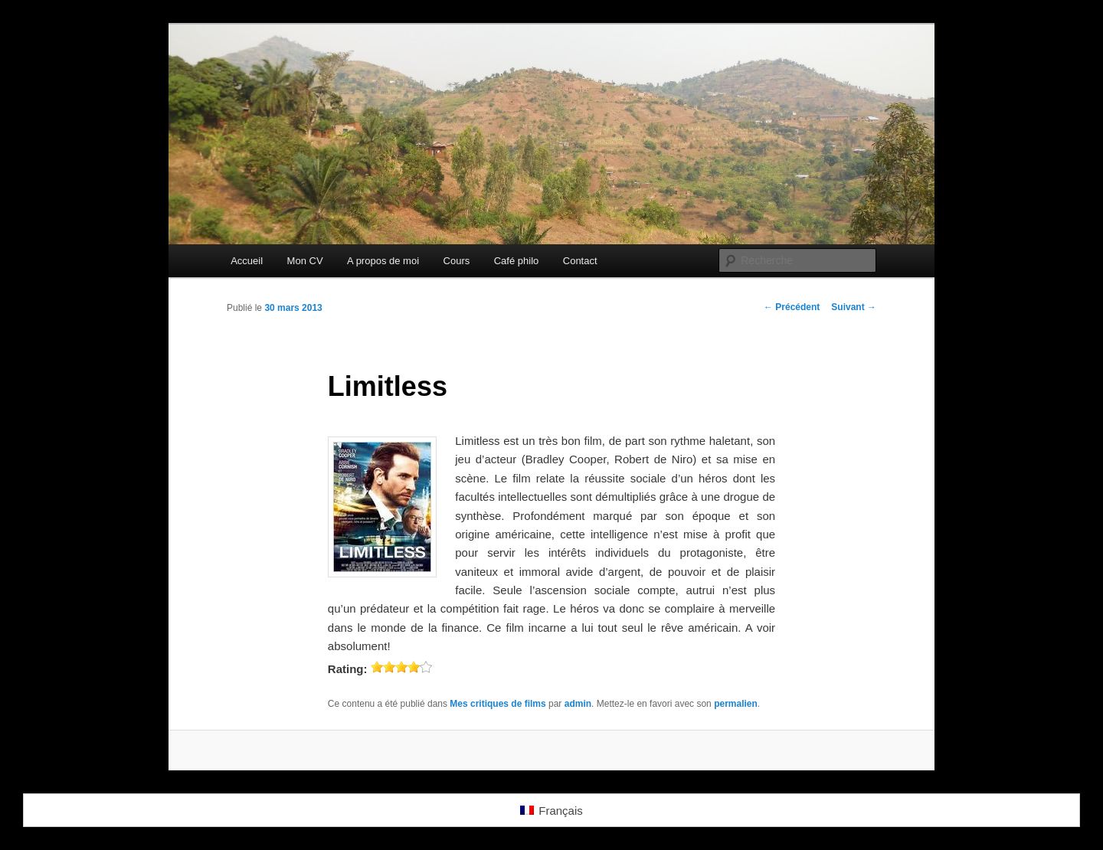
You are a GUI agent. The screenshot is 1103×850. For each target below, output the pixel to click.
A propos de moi (383, 260)
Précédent (792, 307)
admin (578, 703)
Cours (456, 260)
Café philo (516, 260)
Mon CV (305, 260)
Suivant (853, 307)
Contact (580, 260)
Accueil (247, 260)
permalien (736, 703)
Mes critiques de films (497, 703)
